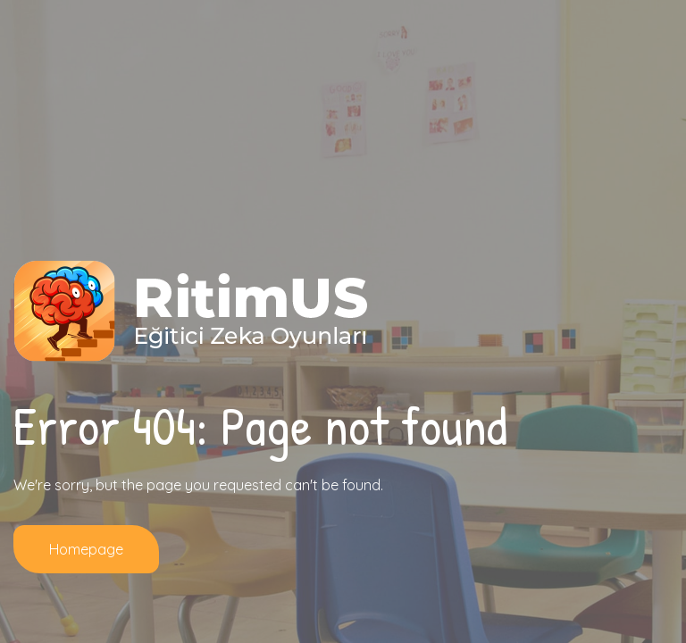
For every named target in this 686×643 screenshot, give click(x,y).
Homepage (86, 549)
